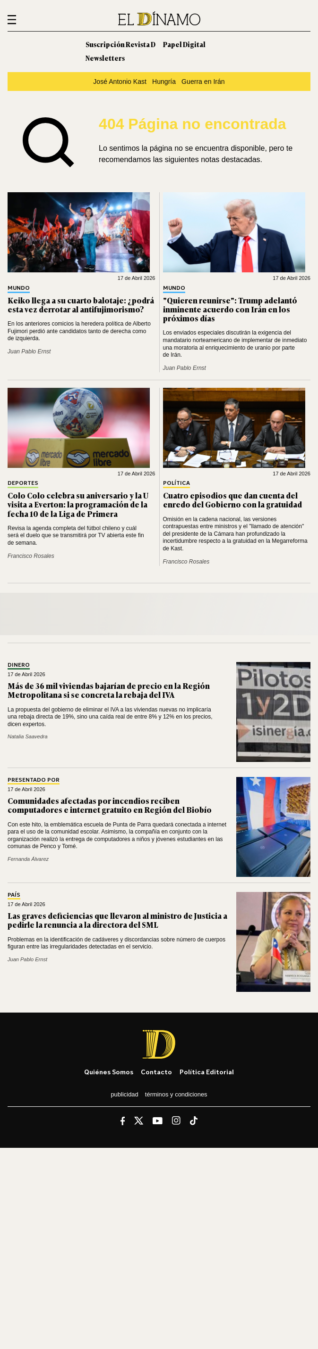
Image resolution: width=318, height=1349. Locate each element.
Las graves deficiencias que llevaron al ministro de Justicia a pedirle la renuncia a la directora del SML (117, 920)
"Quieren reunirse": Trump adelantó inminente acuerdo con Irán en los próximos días (230, 309)
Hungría (164, 81)
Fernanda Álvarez (28, 859)
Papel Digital (184, 44)
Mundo (19, 288)
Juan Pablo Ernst (29, 351)
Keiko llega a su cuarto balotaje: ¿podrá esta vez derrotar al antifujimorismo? (81, 304)
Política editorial (207, 1072)
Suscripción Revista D (120, 44)
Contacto (156, 1072)
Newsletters (105, 58)
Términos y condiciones (176, 1094)
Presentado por (34, 780)
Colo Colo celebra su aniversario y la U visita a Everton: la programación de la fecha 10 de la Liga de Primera (78, 504)
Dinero (19, 665)
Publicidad (124, 1094)
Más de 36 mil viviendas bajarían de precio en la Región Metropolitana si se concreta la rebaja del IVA (109, 690)
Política (176, 483)
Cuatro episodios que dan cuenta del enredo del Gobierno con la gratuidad (232, 500)
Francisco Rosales (31, 556)
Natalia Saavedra (28, 736)
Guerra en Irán (203, 81)
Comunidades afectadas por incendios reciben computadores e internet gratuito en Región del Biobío (110, 805)
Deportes (23, 483)
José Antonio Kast (119, 81)
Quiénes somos (108, 1072)
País (14, 895)
